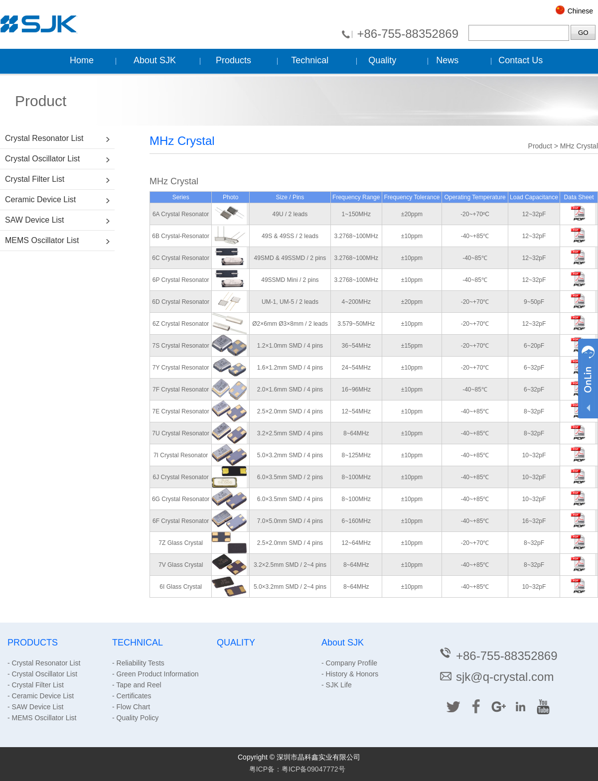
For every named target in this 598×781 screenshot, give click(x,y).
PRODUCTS (32, 643)
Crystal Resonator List (44, 138)
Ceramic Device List (40, 199)
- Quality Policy (135, 718)
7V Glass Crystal (180, 564)
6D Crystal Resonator (180, 301)
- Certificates (131, 696)
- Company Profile (349, 663)
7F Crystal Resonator (180, 389)
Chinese (580, 11)
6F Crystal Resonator (180, 521)
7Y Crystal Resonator (180, 367)
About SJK (155, 60)
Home (82, 60)
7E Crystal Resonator (180, 411)
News (447, 60)
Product (540, 146)
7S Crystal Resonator (180, 345)
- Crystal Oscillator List (42, 674)
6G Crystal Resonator (180, 499)
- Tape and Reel (136, 685)
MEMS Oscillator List (42, 240)
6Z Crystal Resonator (180, 323)
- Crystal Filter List (35, 685)
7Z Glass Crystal (180, 542)
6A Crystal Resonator (180, 214)
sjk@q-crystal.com (496, 676)
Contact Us (520, 60)
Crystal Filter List (34, 179)
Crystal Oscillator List (42, 158)
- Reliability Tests (138, 663)
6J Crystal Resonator (181, 477)
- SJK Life (336, 685)
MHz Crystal (579, 146)
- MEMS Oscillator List (41, 718)
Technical (309, 60)
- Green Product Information (155, 674)
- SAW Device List (35, 707)
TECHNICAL (137, 643)
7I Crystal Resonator (180, 455)
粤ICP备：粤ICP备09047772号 (297, 769)
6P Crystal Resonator (180, 279)
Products (233, 60)
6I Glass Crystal (180, 586)
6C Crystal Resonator (180, 258)
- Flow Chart (131, 707)
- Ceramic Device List (40, 696)
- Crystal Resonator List (43, 663)
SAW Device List (34, 220)
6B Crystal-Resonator (180, 236)
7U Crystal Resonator (180, 433)
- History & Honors (349, 674)
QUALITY (236, 643)
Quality (382, 60)
